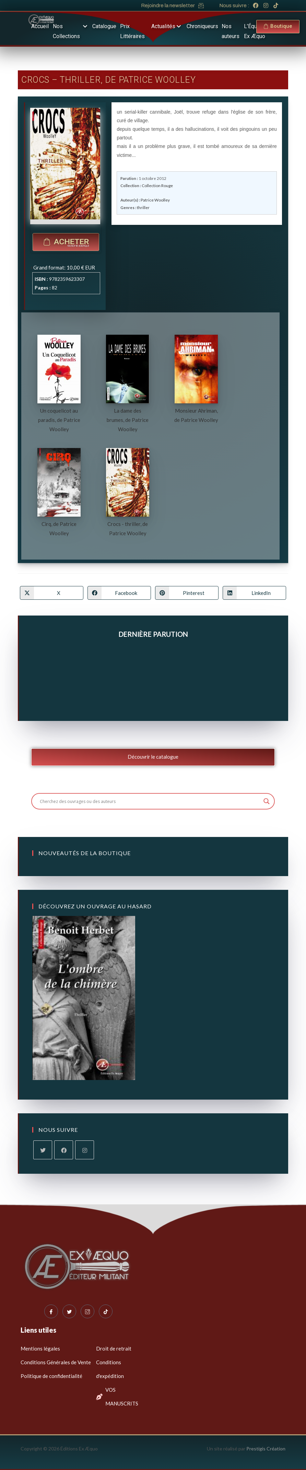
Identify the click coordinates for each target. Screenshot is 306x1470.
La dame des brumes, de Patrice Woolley (128, 419)
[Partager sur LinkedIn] (254, 593)
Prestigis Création (265, 1448)
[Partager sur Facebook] (119, 593)
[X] (42, 1149)
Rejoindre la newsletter (168, 5)
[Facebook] (63, 1149)
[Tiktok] (106, 1311)
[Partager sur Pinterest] (187, 593)
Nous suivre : (234, 5)
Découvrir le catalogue (153, 757)
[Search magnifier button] (266, 801)
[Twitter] (69, 1311)
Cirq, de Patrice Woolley (59, 528)
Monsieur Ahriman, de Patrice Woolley (196, 415)
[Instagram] (84, 1149)
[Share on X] (51, 593)
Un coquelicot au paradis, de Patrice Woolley (59, 419)
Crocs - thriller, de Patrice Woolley (127, 528)
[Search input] (150, 801)
